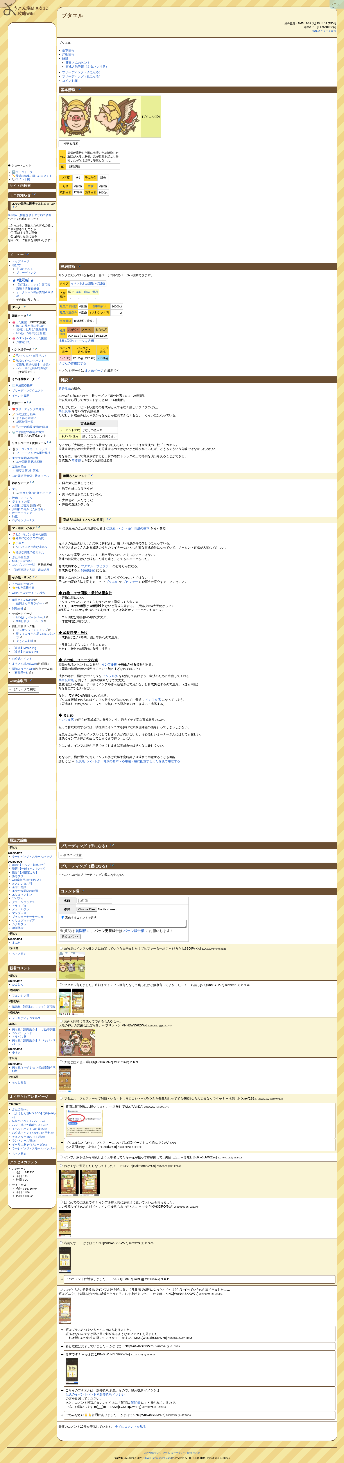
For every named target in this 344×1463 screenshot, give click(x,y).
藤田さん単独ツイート (30, 603)
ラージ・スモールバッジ (31, 449)
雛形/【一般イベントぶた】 (29, 868)
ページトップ (24, 172)
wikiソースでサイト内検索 (28, 592)
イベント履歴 (20, 395)
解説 (65, 58)
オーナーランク (22, 513)
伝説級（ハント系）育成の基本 (127, 528)
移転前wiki (21, 672)
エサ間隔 (65, 321)
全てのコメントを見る (130, 1428)
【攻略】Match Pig (24, 648)
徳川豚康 (17, 928)
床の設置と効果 (26, 414)
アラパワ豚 (19, 1036)
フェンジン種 (20, 995)
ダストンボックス (23, 902)
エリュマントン (22, 894)
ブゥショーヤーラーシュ (27, 916)
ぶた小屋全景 (20, 557)
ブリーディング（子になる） (82, 72)
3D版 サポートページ (29, 621)
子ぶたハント (24, 269)
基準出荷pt (99, 306)
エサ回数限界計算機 (29, 461)
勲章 (15, 516)
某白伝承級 (66, 680)
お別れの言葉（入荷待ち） (29, 509)
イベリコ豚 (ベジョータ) (29, 1144)
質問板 (81, 932)
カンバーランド (22, 1033)
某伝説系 (65, 411)
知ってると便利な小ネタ (32, 547)
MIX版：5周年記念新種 (31, 333)
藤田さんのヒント (78, 62)
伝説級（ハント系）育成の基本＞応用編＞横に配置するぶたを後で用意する (128, 761)
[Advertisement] (198, 228)
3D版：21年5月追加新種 (31, 329)
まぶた (16, 942)
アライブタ (19, 905)
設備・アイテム (22, 498)
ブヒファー (104, 566)
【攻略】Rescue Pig (25, 651)
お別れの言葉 (20, 505)
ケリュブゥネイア (23, 920)
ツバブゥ (17, 898)
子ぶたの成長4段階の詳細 (32, 426)
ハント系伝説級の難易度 (32, 368)
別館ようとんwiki (23, 668)
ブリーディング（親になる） (82, 76)
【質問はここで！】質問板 (33, 284)
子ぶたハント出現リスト (31, 355)
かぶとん (17, 984)
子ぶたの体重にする (72, 363)
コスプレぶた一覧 (23, 564)
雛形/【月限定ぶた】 (25, 872)
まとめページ (94, 370)
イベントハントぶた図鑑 (29, 1129)
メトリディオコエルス (26, 1018)
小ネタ (20, 543)
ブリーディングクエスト (27, 390)
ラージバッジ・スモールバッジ (32, 856)
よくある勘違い (26, 418)
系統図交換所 (24, 385)
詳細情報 (68, 54)
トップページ (20, 261)
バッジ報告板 (133, 932)
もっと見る (19, 953)
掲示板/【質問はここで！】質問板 (34, 1006)
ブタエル (72, 15)
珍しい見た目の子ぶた (30, 325)
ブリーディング (26, 272)
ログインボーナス (23, 520)
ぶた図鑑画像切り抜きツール (30, 475)
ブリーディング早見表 (30, 409)
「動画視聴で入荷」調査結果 (30, 569)
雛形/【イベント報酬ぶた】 (29, 865)
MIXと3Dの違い (22, 561)
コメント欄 (69, 80)
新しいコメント (42, 175)
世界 (95, 292)
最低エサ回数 (68, 306)
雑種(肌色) (88, 570)
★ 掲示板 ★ (23, 280)
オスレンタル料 (22, 883)
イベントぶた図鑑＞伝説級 (88, 283)
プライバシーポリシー (174, 1454)
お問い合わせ (193, 1454)
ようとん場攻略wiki (24, 663)
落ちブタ (17, 876)
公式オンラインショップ (32, 630)
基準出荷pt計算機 (27, 470)
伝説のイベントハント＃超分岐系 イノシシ (95, 1395)
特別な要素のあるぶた (30, 552)
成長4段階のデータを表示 (76, 341)
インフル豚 (109, 664)
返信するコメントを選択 (79, 917)
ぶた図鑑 (21, 322)
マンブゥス (19, 913)
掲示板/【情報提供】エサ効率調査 (29, 215)
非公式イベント (22, 658)
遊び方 (16, 265)
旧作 (34, 505)
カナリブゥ (19, 924)
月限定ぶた (23, 342)
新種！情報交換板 (27, 288)
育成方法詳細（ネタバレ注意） (87, 66)
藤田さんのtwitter (23, 599)
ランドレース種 (24, 1140)
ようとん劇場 (24, 641)
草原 (79, 292)
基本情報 (68, 50)
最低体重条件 (68, 312)
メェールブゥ (20, 909)
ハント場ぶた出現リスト (30, 1125)
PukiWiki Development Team (157, 1459)
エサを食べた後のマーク (35, 493)
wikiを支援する (25, 587)
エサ (15, 489)
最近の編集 (23, 175)
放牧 (90, 186)
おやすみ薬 (23, 501)
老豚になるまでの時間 (30, 538)
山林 (87, 292)
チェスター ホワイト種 (28, 1136)
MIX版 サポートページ (30, 617)
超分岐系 (65, 388)
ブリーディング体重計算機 (33, 453)
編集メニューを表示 (324, 31)
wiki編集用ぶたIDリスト (27, 879)
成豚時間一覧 (24, 421)
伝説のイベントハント (30, 360)
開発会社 (17, 608)
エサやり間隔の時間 (25, 458)
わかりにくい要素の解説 (31, 534)
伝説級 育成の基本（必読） (33, 364)
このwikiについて (23, 584)
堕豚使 (76, 460)
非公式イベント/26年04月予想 (33, 1132)
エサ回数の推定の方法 (30, 432)
